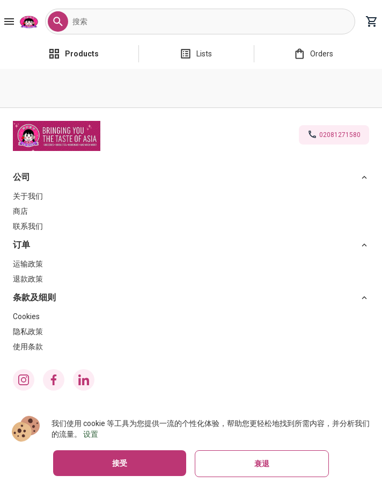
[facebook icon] (53, 380)
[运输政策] (191, 263)
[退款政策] (191, 278)
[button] (58, 21)
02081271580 (340, 135)
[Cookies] (191, 316)
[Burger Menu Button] (9, 21)
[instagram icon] (23, 380)
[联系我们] (191, 226)
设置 (90, 434)
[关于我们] (191, 196)
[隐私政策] (191, 331)
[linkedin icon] (83, 380)
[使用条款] (191, 346)
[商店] (191, 211)
